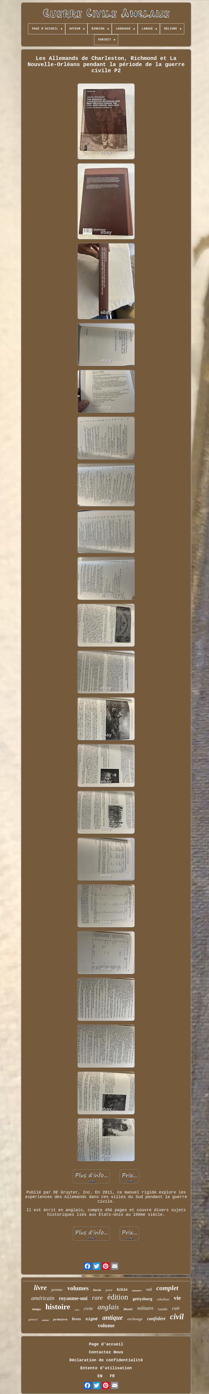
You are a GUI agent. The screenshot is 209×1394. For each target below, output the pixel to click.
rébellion (163, 1299)
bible (122, 1290)
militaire (145, 1308)
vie (177, 1298)
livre (40, 1288)
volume (106, 1325)
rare (97, 1297)
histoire (57, 1306)
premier (57, 1290)
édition (117, 1297)
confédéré (156, 1318)
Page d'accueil (106, 1344)
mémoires (137, 1290)
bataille (162, 1309)
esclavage (134, 1319)
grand (109, 1290)
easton (45, 1320)
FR (112, 1376)
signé (91, 1319)
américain (42, 1298)
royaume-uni (73, 1298)
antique (112, 1317)
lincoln (97, 1290)
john (77, 1309)
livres (76, 1319)
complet (167, 1288)
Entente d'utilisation (106, 1368)
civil (177, 1316)
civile (88, 1308)
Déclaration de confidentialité (106, 1360)
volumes (78, 1288)
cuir (176, 1308)
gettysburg (142, 1298)
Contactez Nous (106, 1352)
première (60, 1319)
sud (149, 1289)
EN (99, 1376)
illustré (128, 1309)
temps (36, 1309)
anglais (108, 1307)
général (32, 1319)
